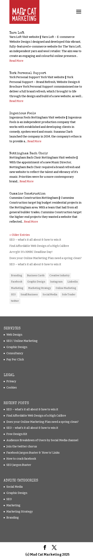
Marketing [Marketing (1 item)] (17, 288)
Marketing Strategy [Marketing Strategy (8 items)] (39, 288)
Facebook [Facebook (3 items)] (16, 281)
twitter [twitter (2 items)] (15, 301)
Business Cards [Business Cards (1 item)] (36, 275)
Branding (12, 517)
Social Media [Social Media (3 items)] (50, 294)
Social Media (14, 486)
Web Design (14, 334)
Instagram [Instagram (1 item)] (56, 281)
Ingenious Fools (22, 113)
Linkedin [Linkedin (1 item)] (72, 281)
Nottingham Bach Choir (28, 153)
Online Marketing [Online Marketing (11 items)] (66, 288)
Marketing (13, 505)
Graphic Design (16, 347)
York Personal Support (27, 73)
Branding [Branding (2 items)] (16, 275)
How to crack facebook (21, 458)
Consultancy (14, 353)
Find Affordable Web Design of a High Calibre (39, 246)
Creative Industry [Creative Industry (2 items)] (59, 275)
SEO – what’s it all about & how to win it (35, 239)
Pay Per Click (15, 359)
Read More (16, 61)
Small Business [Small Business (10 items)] (29, 294)
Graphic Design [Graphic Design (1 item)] (36, 281)
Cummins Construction (27, 194)
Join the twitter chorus (21, 446)
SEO (9, 499)
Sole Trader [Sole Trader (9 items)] (68, 294)
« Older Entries (19, 235)
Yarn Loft (16, 33)
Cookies (11, 387)
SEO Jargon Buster (18, 465)
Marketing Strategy (19, 511)
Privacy (11, 381)
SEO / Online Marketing (22, 341)
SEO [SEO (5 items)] (13, 294)
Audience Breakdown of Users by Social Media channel (42, 440)
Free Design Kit (16, 434)
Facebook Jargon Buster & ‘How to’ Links (33, 452)
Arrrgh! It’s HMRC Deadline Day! (31, 252)
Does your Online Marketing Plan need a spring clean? (45, 258)
